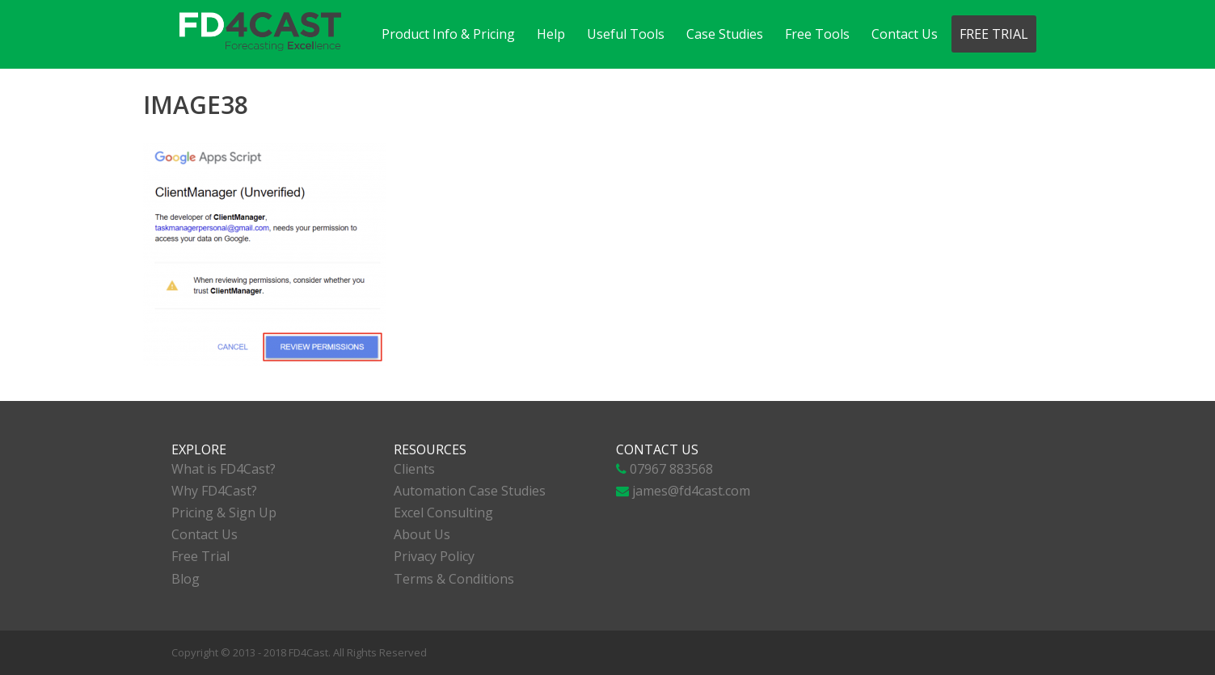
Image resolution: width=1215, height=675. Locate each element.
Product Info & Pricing (448, 34)
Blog (185, 579)
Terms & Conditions (454, 579)
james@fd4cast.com (691, 491)
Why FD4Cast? (214, 491)
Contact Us (904, 34)
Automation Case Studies (470, 491)
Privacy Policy (434, 556)
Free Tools (817, 34)
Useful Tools (625, 34)
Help (551, 34)
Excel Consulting (443, 512)
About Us (422, 534)
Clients (414, 469)
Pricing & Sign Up (223, 512)
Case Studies (724, 34)
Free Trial (994, 34)
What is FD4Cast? (223, 469)
